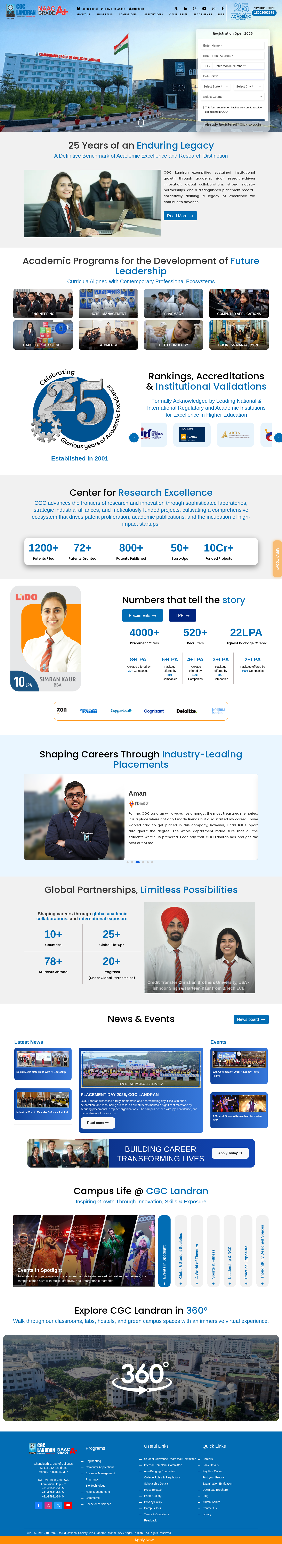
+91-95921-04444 (53, 1488)
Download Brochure (215, 1489)
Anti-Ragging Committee (160, 1471)
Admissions (128, 14)
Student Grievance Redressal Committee (170, 1459)
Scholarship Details (156, 1483)
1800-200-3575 (59, 1480)
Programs (104, 14)
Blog (205, 1495)
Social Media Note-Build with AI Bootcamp (41, 1072)
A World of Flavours (197, 1264)
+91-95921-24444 (53, 1496)
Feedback (150, 1520)
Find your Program (214, 1477)
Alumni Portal (87, 8)
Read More (180, 216)
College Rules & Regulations (162, 1477)
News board (251, 1019)
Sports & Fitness (213, 1267)
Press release (153, 1489)
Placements (202, 14)
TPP (183, 615)
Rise (221, 14)
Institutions (153, 14)
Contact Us (210, 1508)
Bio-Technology (95, 1485)
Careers (208, 1459)
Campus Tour (152, 1508)
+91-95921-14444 (53, 1492)
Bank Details (211, 1465)
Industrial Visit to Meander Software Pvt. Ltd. (42, 1112)
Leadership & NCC (230, 1265)
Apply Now (162, 1539)
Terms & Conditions (156, 1514)
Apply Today (230, 1153)
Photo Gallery (153, 1495)
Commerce (93, 1498)
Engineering (93, 1461)
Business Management (100, 1473)
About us (83, 14)
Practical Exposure (246, 1265)
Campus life (178, 14)
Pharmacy (92, 1479)
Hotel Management (98, 1491)
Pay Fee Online (113, 8)
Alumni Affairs (211, 1502)
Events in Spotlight (164, 1265)
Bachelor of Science (98, 1504)
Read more (98, 1122)
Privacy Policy (153, 1502)
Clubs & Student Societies (181, 1259)
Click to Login (250, 124)
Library (207, 1514)
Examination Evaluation (218, 1483)
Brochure (136, 8)
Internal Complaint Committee (163, 1465)
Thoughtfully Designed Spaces (262, 1255)
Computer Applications (100, 1467)
